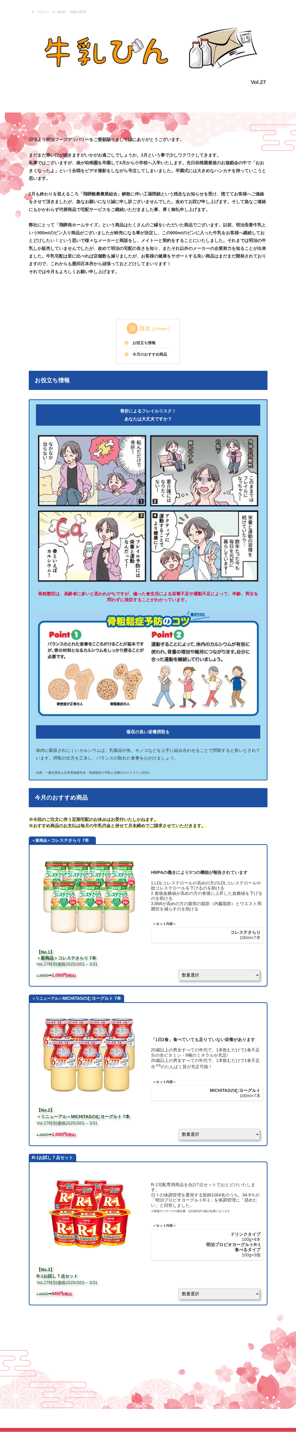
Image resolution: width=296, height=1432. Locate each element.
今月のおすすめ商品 (150, 354)
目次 (144, 328)
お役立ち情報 (144, 343)
